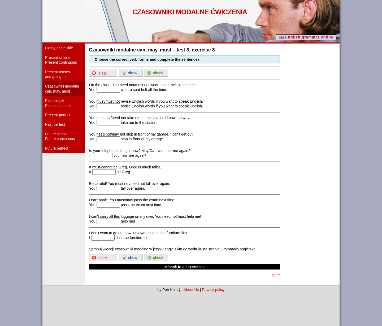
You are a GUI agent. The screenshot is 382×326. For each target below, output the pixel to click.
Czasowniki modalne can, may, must (62, 88)
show (132, 73)
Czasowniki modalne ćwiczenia (189, 12)
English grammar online (309, 37)
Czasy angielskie (59, 48)
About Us (191, 290)
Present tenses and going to (57, 74)
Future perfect (56, 148)
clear (102, 73)
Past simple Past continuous (58, 103)
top (274, 274)
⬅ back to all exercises (184, 267)
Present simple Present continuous (61, 60)
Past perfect (55, 124)
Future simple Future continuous (60, 136)
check (158, 73)
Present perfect (57, 115)
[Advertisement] (318, 125)
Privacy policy (213, 290)
